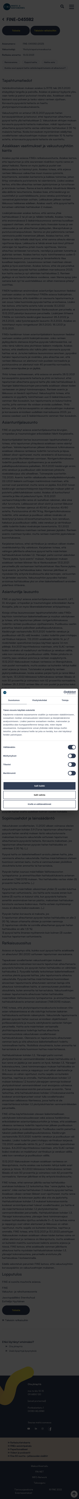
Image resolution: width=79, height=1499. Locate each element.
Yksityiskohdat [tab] (39, 700)
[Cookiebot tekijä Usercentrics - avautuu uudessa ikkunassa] (64, 692)
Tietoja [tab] (65, 700)
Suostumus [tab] (14, 700)
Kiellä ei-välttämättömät (39, 804)
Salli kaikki (39, 786)
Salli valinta (39, 795)
